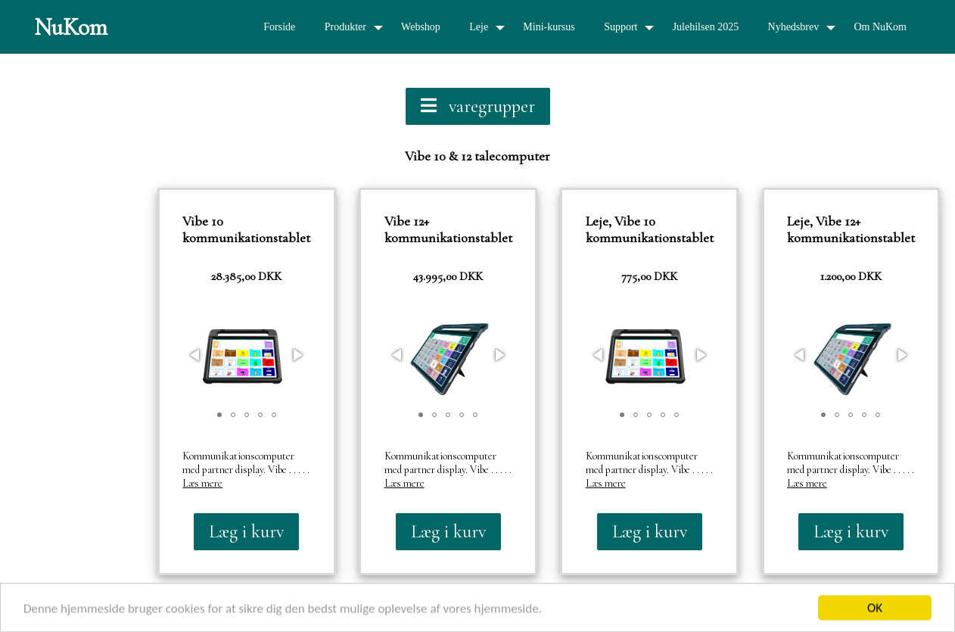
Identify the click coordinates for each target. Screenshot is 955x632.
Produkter (345, 27)
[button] (196, 355)
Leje (478, 27)
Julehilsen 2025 (706, 27)
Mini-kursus (548, 27)
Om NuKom (880, 27)
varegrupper (478, 106)
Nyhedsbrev (794, 27)
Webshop (420, 27)
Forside (279, 27)
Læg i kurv (246, 532)
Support (620, 27)
